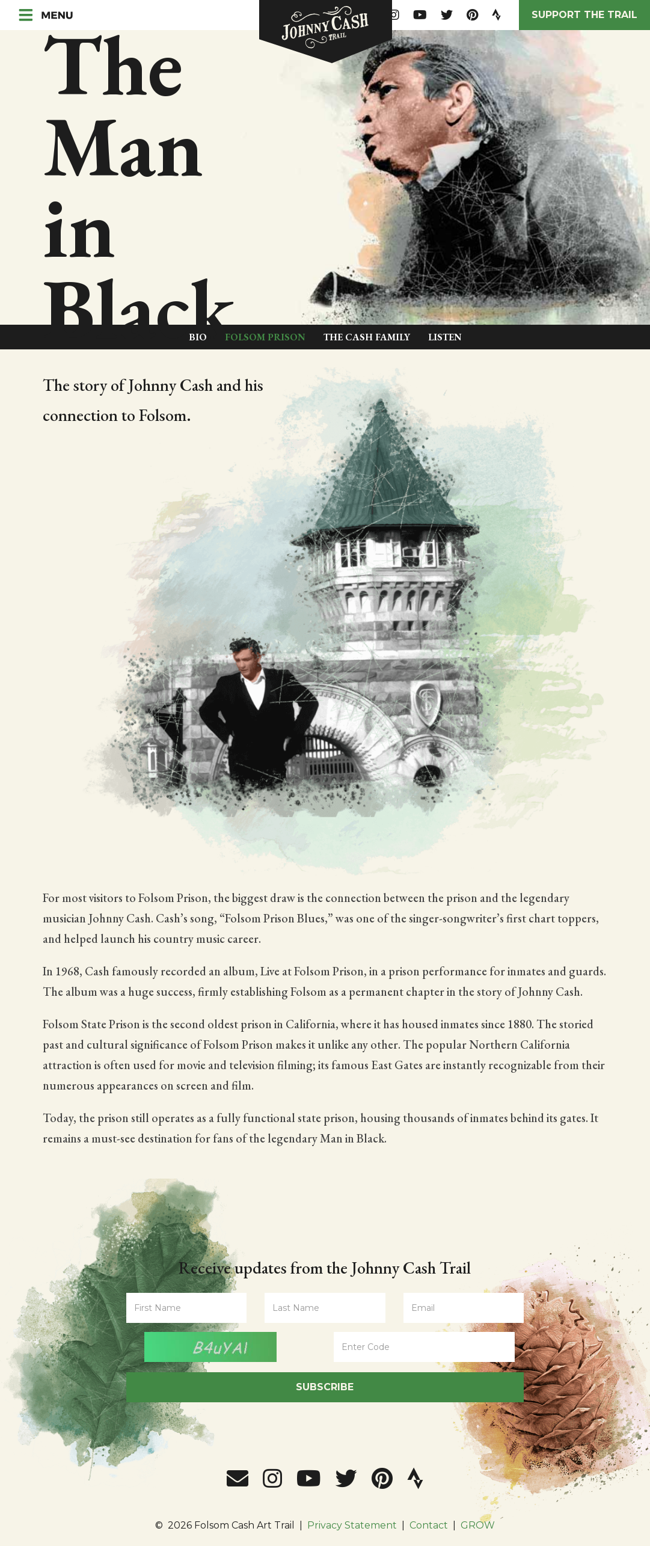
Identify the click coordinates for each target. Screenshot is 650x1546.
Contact (428, 1525)
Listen (445, 337)
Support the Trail (584, 14)
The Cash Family (366, 337)
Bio (198, 337)
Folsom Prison (265, 337)
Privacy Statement (352, 1525)
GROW (478, 1525)
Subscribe (325, 1387)
